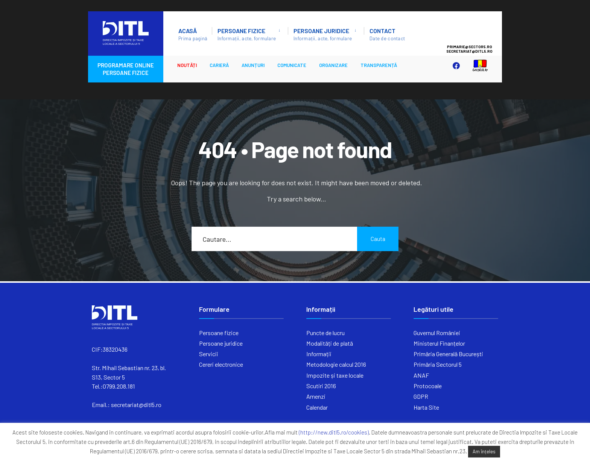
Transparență (378, 65)
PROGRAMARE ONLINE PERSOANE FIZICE (125, 69)
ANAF (421, 375)
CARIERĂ (219, 65)
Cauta (378, 238)
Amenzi (315, 396)
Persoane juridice (322, 34)
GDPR (421, 396)
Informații (318, 353)
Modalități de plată (329, 343)
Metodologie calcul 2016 (336, 364)
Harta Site (426, 407)
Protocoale (428, 385)
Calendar (317, 407)
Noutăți (187, 65)
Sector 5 (477, 30)
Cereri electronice (221, 364)
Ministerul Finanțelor (439, 343)
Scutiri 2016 (321, 385)
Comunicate (291, 65)
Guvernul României (437, 332)
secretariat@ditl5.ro (136, 404)
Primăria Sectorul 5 (438, 364)
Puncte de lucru (325, 332)
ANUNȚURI (253, 65)
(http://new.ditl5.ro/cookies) (334, 432)
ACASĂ (192, 34)
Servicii (208, 353)
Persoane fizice (246, 34)
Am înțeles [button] (484, 451)
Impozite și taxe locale (334, 375)
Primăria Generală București (448, 353)
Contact (387, 34)
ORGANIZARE (333, 65)
